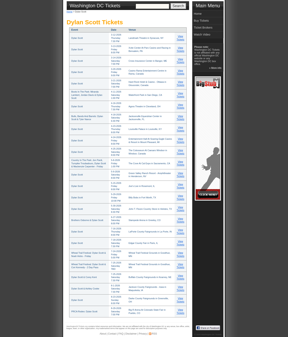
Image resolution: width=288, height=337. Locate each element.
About (103, 333)
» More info (215, 68)
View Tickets (180, 38)
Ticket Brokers (203, 27)
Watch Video (202, 34)
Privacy (143, 333)
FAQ (121, 333)
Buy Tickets (201, 20)
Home (70, 11)
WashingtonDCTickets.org (77, 326)
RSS (154, 333)
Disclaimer (131, 333)
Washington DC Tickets (211, 334)
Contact (112, 333)
